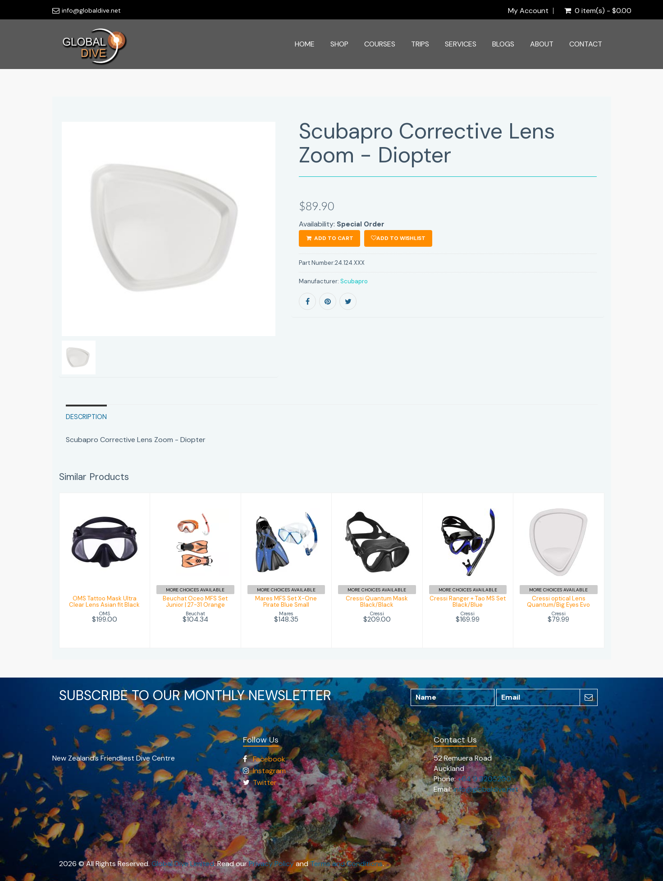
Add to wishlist (398, 238)
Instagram (269, 770)
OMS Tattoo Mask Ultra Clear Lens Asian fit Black (104, 602)
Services (460, 44)
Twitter (265, 782)
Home (305, 44)
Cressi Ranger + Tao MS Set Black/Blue (468, 602)
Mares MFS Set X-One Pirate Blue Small (286, 602)
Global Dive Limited (182, 863)
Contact (585, 44)
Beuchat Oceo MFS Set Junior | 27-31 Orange (195, 602)
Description (86, 417)
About (541, 44)
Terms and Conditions (346, 863)
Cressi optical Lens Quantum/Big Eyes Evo (558, 602)
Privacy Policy (271, 863)
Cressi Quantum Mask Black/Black (377, 602)
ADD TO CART (329, 238)
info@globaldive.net (91, 10)
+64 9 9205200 (484, 779)
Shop (339, 44)
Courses (379, 44)
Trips (420, 44)
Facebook (269, 759)
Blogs (503, 44)
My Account (528, 11)
